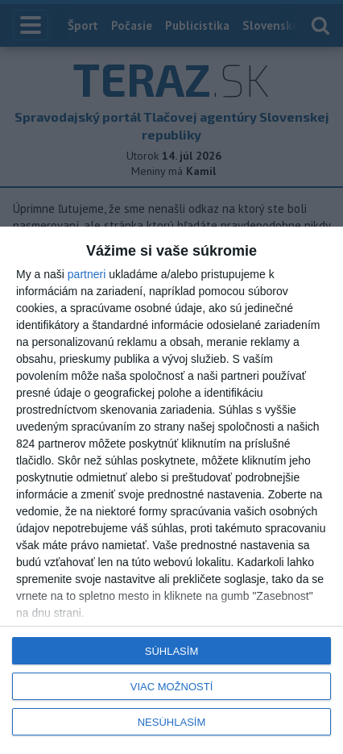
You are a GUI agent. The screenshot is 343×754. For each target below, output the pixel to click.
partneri (86, 274)
